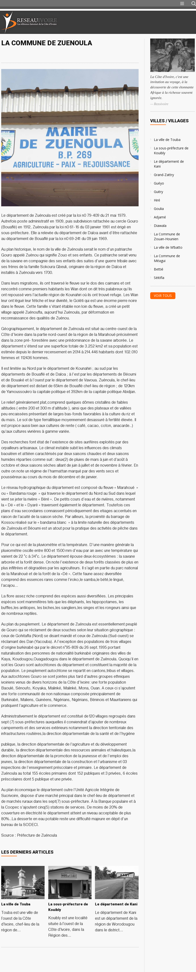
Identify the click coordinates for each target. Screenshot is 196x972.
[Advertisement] (139, 22)
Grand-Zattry (164, 174)
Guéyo (159, 183)
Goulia (159, 208)
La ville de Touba (167, 139)
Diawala (160, 225)
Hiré (157, 200)
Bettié (158, 269)
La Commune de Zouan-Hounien (167, 236)
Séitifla (159, 277)
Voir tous (163, 295)
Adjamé (160, 217)
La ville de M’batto (168, 247)
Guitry (158, 191)
